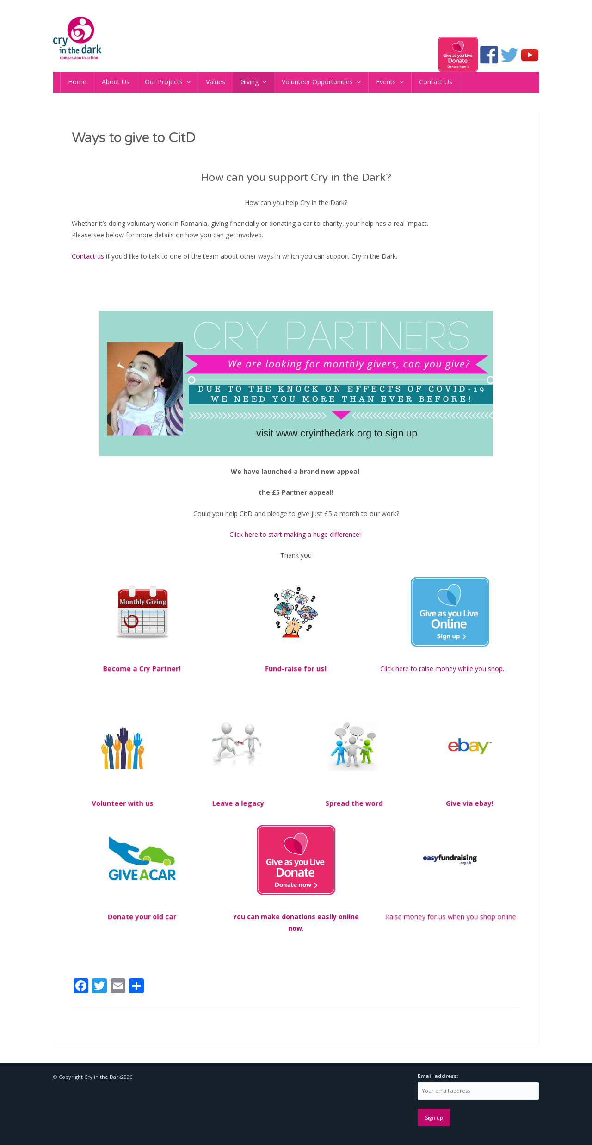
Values (215, 81)
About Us (116, 81)
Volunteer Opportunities (317, 81)
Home (77, 81)
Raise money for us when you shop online (450, 916)
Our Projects (164, 81)
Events (386, 81)
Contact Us (435, 81)
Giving (249, 81)
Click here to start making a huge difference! (296, 534)
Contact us (88, 256)
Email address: (438, 1075)
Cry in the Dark (102, 1076)
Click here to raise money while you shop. (443, 668)
